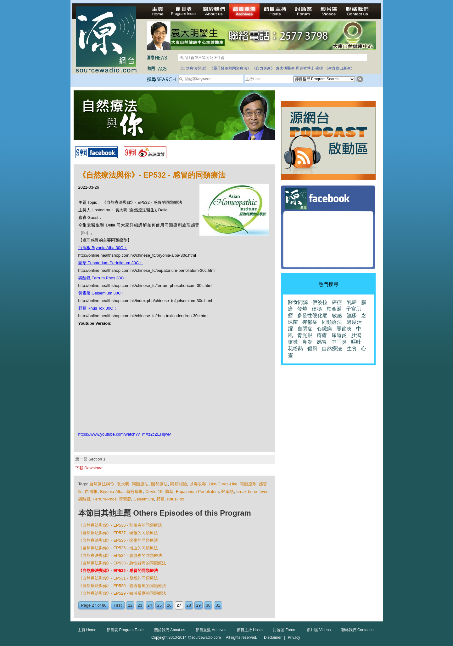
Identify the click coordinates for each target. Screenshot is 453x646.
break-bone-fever (252, 491)
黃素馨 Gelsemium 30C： (101, 293)
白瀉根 (91, 491)
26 (169, 605)
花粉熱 (295, 348)
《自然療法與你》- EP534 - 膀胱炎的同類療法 (120, 555)
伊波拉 (319, 302)
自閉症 (304, 328)
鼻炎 (307, 342)
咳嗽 (293, 342)
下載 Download (89, 468)
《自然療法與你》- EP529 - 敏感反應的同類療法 (122, 593)
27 (179, 605)
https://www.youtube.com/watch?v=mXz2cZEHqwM (125, 434)
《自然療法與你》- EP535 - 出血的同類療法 (118, 548)
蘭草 (169, 491)
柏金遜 (334, 309)
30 (208, 605)
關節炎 (344, 328)
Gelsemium (143, 499)
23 (140, 605)
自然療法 (332, 348)
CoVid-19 (153, 491)
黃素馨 (125, 499)
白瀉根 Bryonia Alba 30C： (102, 247)
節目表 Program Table (125, 630)
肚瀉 (356, 335)
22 (130, 605)
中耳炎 (339, 342)
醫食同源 (298, 302)
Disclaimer (273, 637)
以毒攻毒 (197, 484)
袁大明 (123, 484)
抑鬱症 (309, 322)
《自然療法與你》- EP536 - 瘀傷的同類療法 (118, 540)
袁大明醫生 (285, 68)
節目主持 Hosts (250, 630)
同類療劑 (248, 484)
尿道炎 (339, 335)
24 (150, 605)
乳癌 (352, 302)
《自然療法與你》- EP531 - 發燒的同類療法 (118, 578)
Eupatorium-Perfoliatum (197, 491)
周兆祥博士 (305, 68)
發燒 (302, 309)
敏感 (337, 315)
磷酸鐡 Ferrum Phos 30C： (103, 278)
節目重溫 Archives (211, 630)
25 (159, 605)
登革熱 (227, 491)
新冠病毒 (134, 491)
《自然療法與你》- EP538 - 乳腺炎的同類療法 (120, 525)
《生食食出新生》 (339, 68)
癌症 (319, 68)
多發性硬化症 (312, 315)
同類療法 (140, 484)
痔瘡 (322, 335)
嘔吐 (356, 342)
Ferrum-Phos (105, 499)
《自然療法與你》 (193, 68)
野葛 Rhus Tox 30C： (97, 308)
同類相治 (178, 484)
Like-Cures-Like (223, 484)
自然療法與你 (102, 484)
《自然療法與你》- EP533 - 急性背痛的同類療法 (122, 563)
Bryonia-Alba (111, 491)
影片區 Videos (319, 630)
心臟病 (324, 328)
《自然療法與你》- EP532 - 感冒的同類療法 (118, 570)
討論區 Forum (284, 630)
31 (218, 605)
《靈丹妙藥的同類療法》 (230, 68)
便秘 (317, 309)
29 (198, 605)
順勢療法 (159, 484)
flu (80, 491)
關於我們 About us (169, 630)
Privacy (294, 637)
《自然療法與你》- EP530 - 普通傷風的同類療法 (122, 585)
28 (189, 605)
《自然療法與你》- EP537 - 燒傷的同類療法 (118, 532)
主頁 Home (87, 630)
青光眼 (304, 335)
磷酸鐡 (84, 499)
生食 (352, 348)
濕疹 (352, 315)
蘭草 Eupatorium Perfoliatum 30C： (110, 262)
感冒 (263, 484)
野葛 (160, 499)
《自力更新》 (263, 68)
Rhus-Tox (175, 499)
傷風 (312, 348)
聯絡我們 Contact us (358, 630)
